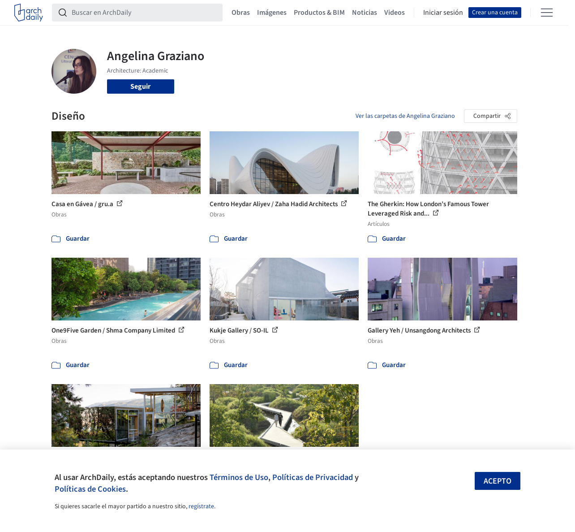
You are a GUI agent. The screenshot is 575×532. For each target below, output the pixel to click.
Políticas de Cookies (90, 489)
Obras (241, 12)
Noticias (364, 12)
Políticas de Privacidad (312, 477)
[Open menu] (547, 12)
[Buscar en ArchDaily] (144, 12)
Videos (394, 12)
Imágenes (272, 12)
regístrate (201, 506)
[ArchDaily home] (28, 13)
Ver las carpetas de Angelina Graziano (405, 116)
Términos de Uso (239, 477)
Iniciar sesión (443, 12)
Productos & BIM (319, 12)
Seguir (140, 86)
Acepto (497, 481)
